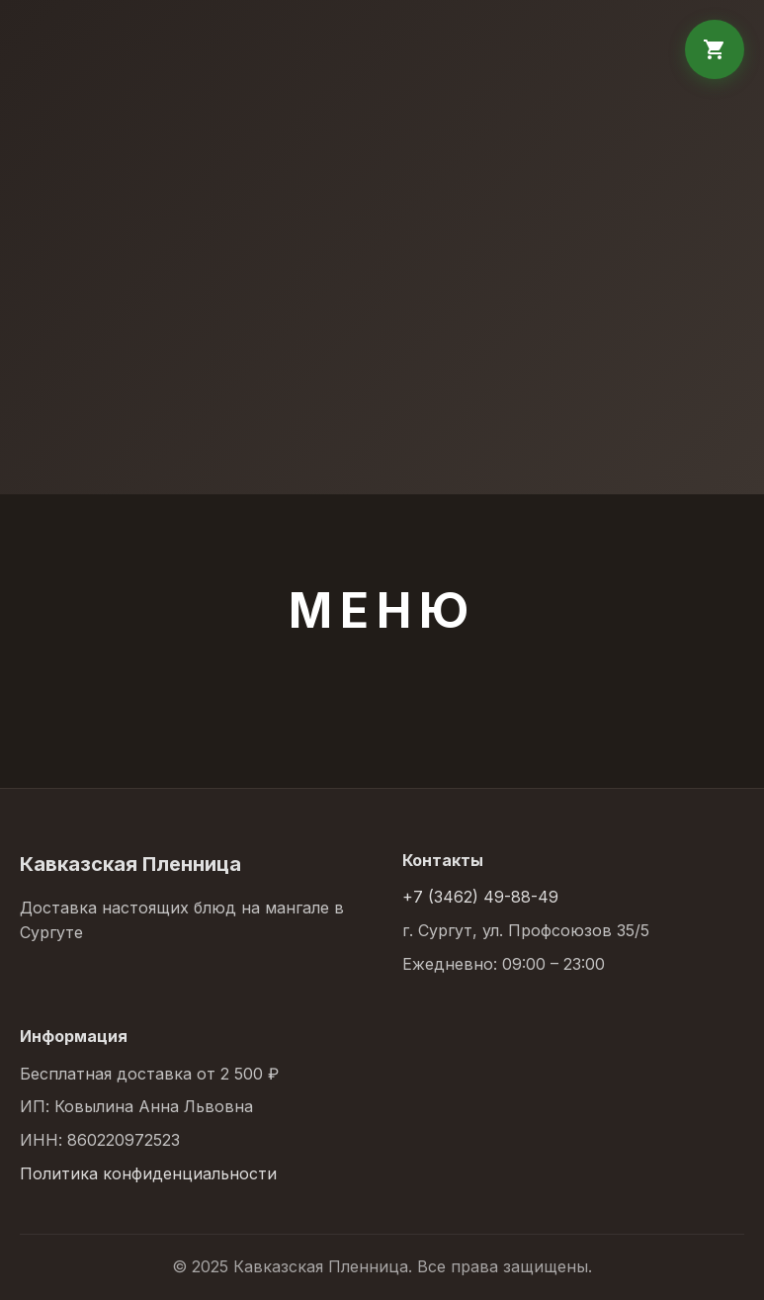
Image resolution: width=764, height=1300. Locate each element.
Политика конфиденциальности (148, 1173)
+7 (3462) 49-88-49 (480, 897)
